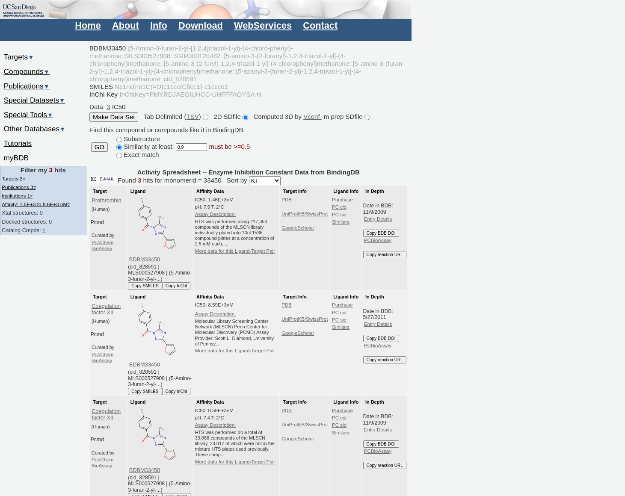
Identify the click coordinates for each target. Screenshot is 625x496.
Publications (27, 86)
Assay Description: (215, 214)
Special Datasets (34, 100)
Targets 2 (13, 178)
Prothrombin (106, 200)
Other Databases (35, 128)
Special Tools (28, 114)
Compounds (27, 71)
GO (99, 147)
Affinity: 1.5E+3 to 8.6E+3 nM (36, 204)
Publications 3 (19, 187)
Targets (19, 57)
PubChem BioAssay (102, 245)
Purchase (342, 199)
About (125, 25)
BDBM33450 (144, 259)
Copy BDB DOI (381, 233)
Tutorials (18, 143)
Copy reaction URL (385, 254)
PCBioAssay (377, 240)
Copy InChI (176, 285)
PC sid (339, 214)
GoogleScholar (297, 227)
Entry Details (378, 218)
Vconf (312, 116)
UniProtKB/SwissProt (304, 213)
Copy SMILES (145, 285)
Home (88, 25)
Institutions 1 (17, 195)
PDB (286, 199)
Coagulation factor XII (106, 309)
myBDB (16, 158)
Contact (320, 25)
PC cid (339, 207)
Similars (341, 221)
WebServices (263, 25)
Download (200, 25)
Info (158, 25)
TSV (193, 116)
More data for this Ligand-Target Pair (235, 251)
